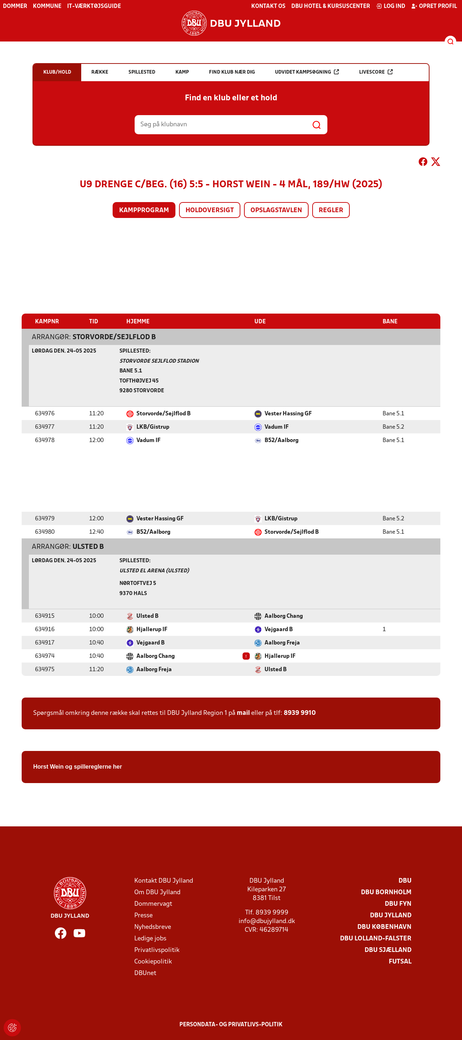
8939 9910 (300, 713)
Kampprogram (144, 210)
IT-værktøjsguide (94, 6)
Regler (331, 210)
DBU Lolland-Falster (375, 938)
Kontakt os (268, 6)
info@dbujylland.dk (267, 921)
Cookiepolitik (153, 961)
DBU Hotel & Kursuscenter (330, 6)
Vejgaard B (279, 629)
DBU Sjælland (388, 950)
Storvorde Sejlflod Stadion (159, 361)
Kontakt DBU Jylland (163, 881)
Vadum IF (277, 426)
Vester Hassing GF (288, 413)
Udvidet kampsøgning (307, 72)
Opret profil (434, 6)
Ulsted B (88, 546)
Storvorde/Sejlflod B (114, 337)
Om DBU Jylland (157, 892)
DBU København (384, 927)
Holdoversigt (210, 210)
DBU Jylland (390, 915)
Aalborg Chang (284, 616)
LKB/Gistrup (152, 426)
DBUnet (145, 973)
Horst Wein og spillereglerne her (77, 766)
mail (243, 713)
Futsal (400, 961)
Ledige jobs (150, 938)
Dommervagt (153, 904)
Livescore (376, 72)
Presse (143, 915)
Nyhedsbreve (152, 927)
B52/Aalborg (281, 440)
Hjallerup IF (151, 629)
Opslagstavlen (276, 210)
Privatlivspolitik (156, 950)
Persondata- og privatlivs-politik (231, 1024)
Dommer (15, 6)
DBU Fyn (398, 904)
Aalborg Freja (282, 642)
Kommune (47, 6)
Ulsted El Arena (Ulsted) (154, 570)
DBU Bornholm (386, 892)
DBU (404, 881)
